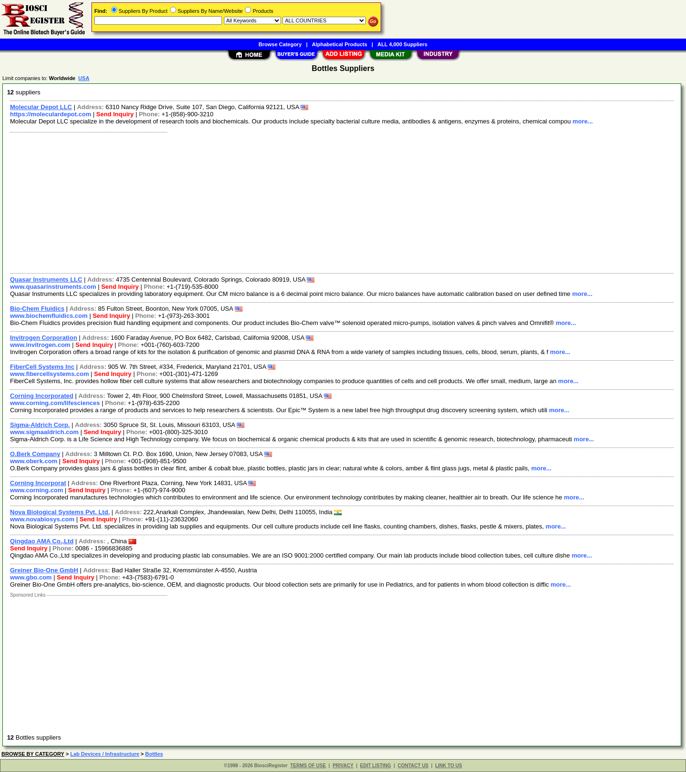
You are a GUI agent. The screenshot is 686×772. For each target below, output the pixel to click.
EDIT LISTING (375, 765)
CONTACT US (413, 765)
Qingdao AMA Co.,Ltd (41, 541)
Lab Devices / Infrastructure (104, 754)
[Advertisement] (292, 201)
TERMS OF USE (308, 765)
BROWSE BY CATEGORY (32, 754)
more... (583, 121)
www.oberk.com (33, 461)
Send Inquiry (115, 114)
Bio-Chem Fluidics (37, 308)
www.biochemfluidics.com (49, 315)
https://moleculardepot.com (50, 114)
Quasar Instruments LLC (46, 279)
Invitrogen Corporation (43, 337)
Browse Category (280, 44)
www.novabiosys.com (42, 519)
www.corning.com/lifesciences (55, 402)
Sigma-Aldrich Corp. (40, 424)
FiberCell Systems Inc (42, 366)
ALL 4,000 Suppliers (402, 44)
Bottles (154, 754)
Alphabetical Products (339, 44)
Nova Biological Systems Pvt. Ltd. (60, 512)
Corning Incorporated (41, 395)
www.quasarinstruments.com (53, 286)
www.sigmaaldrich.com (44, 432)
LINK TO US (448, 765)
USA (83, 78)
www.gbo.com (31, 577)
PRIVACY (343, 765)
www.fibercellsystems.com (49, 373)
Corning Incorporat (38, 483)
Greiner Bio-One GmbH (44, 570)
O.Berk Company (35, 453)
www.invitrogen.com (40, 344)
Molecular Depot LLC (41, 107)
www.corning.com (36, 490)
